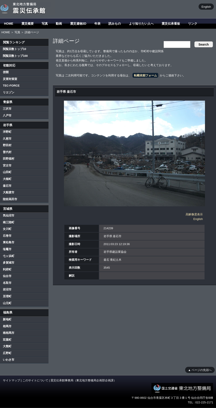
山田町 (7, 172)
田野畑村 (8, 158)
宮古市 (7, 165)
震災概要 (27, 23)
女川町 (7, 229)
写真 (45, 23)
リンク (192, 23)
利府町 (7, 269)
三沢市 (7, 108)
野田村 (7, 145)
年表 (97, 23)
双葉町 (7, 339)
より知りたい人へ (141, 23)
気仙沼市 (8, 215)
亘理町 (7, 296)
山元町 (7, 303)
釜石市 (7, 185)
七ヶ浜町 (8, 256)
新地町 (7, 319)
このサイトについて (35, 380)
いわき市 (8, 359)
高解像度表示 (194, 214)
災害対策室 (10, 79)
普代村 (7, 152)
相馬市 (7, 326)
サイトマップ (11, 380)
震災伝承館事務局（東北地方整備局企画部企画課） (83, 380)
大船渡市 (8, 192)
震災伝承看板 (171, 23)
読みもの (114, 23)
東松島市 (8, 242)
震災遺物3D (78, 23)
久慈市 (7, 138)
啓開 (6, 72)
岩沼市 (7, 289)
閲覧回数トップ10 (14, 49)
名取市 (7, 282)
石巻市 (7, 235)
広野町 (7, 353)
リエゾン (8, 92)
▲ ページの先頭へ (200, 369)
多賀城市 (8, 262)
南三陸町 (8, 222)
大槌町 (7, 179)
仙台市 (7, 276)
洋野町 (7, 131)
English (206, 6)
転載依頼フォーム (145, 75)
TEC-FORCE (11, 85)
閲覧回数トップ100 (15, 55)
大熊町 (7, 346)
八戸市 (7, 115)
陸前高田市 (10, 199)
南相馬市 (8, 332)
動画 (59, 23)
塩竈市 (7, 249)
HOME (8, 23)
